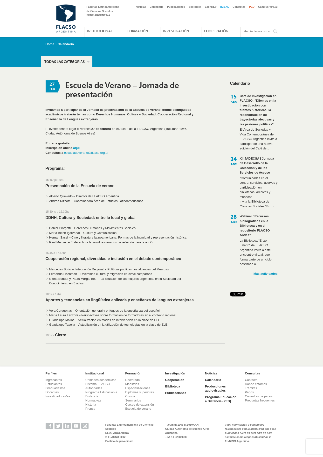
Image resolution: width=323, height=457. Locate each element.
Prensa (90, 408)
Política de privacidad (119, 441)
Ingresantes (54, 380)
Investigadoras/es (58, 396)
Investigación (176, 30)
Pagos (249, 392)
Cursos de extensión (139, 404)
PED (251, 6)
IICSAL (224, 6)
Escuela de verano (138, 408)
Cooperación (216, 30)
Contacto (251, 380)
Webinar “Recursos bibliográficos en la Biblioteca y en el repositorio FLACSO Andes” (255, 225)
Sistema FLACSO (97, 384)
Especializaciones (137, 388)
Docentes (52, 392)
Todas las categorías (64, 61)
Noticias (141, 6)
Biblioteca (195, 6)
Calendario (157, 6)
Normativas (93, 400)
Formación (137, 30)
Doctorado (132, 380)
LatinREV (211, 6)
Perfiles (51, 373)
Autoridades (93, 388)
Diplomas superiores (139, 392)
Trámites (251, 388)
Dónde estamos (256, 384)
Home (50, 44)
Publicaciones (176, 6)
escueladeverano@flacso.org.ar (86, 153)
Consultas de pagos (259, 396)
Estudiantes (54, 384)
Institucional (100, 30)
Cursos (130, 396)
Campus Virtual (268, 6)
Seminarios (133, 400)
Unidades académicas (100, 380)
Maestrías (132, 384)
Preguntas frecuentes (260, 400)
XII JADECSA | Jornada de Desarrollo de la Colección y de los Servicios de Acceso (257, 166)
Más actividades (266, 273)
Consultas (239, 6)
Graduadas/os (55, 388)
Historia (90, 404)
